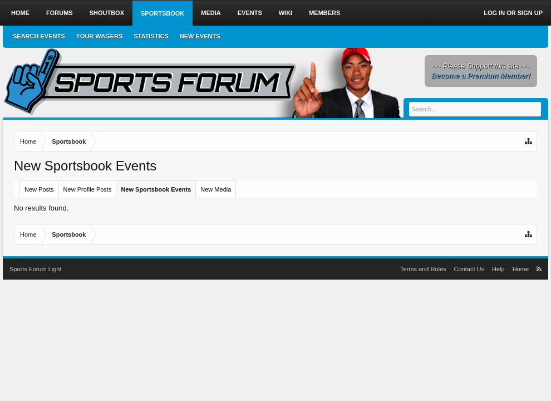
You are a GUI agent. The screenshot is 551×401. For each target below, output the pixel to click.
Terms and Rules (423, 269)
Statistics (151, 36)
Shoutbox (107, 12)
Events (250, 12)
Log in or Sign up (513, 12)
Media (210, 12)
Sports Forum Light (35, 269)
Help (498, 269)
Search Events (39, 36)
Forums (59, 12)
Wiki (285, 12)
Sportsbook (162, 13)
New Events (200, 36)
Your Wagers (99, 36)
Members (324, 12)
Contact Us (469, 269)
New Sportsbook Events (156, 189)
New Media (215, 189)
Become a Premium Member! (480, 75)
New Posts (39, 189)
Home (20, 12)
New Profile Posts (87, 189)
